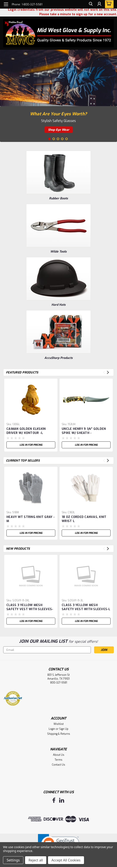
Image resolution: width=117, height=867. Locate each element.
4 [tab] (62, 139)
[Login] (99, 5)
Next (108, 372)
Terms (58, 760)
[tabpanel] (58, 96)
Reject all (35, 860)
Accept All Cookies (66, 860)
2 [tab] (53, 139)
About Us (58, 755)
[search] (89, 5)
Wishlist (59, 724)
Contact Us (58, 764)
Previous (104, 372)
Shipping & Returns (58, 734)
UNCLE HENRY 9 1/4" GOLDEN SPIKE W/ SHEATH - (84, 431)
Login (52, 729)
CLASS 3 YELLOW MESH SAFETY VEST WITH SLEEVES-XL (29, 607)
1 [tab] (49, 139)
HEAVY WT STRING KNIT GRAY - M (30, 519)
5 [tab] (66, 139)
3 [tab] (58, 139)
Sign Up (63, 729)
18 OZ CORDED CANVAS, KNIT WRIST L (84, 519)
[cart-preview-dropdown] (108, 4)
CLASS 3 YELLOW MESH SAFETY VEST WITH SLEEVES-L (86, 607)
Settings (13, 860)
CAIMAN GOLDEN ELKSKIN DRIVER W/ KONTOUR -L (26, 431)
